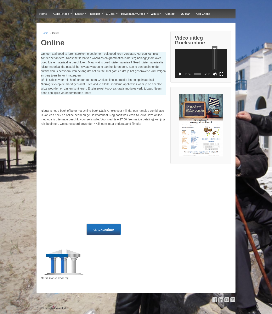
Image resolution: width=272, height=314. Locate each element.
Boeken (95, 13)
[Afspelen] (180, 74)
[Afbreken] (215, 74)
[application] (201, 63)
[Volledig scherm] (221, 74)
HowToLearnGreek (133, 13)
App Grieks (203, 13)
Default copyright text (55, 308)
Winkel (155, 13)
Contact (170, 13)
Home (43, 13)
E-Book (110, 13)
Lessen (79, 13)
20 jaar (185, 13)
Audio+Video (61, 13)
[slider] (214, 58)
